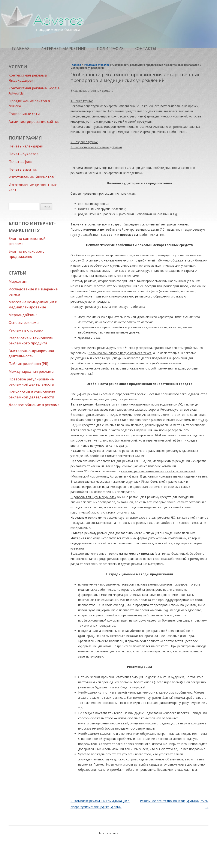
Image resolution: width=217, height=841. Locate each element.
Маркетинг (18, 281)
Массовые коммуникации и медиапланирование (33, 304)
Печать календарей (26, 146)
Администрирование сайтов (34, 121)
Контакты (145, 48)
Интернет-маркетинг (63, 48)
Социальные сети (24, 113)
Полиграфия (110, 48)
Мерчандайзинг (23, 314)
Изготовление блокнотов (31, 176)
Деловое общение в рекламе (34, 404)
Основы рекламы (24, 322)
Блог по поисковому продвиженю (26, 254)
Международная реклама (31, 371)
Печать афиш (20, 161)
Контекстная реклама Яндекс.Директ (28, 78)
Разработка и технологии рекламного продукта (31, 340)
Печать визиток (23, 169)
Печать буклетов (24, 153)
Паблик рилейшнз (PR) (28, 363)
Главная (21, 48)
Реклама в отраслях (26, 330)
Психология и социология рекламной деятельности (32, 394)
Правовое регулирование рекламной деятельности (31, 382)
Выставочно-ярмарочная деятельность (31, 353)
